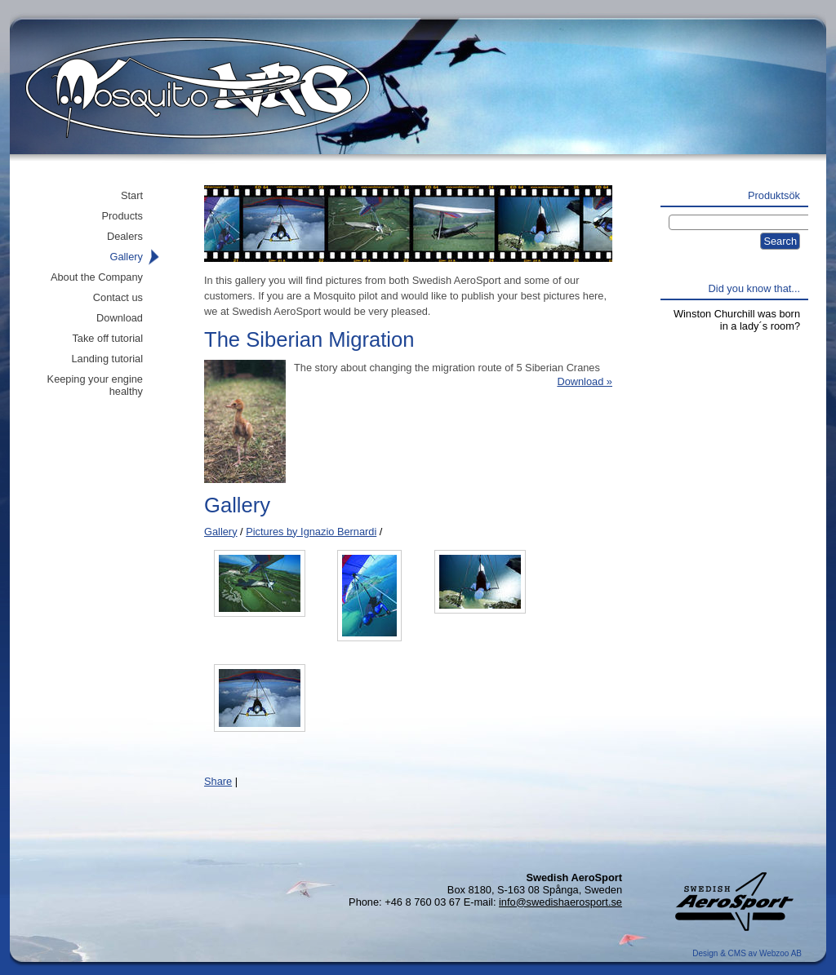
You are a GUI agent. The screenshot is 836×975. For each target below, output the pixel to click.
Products (122, 216)
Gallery (221, 531)
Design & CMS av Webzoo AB (747, 953)
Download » (584, 381)
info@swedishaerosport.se (560, 902)
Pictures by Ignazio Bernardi (311, 531)
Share (218, 781)
